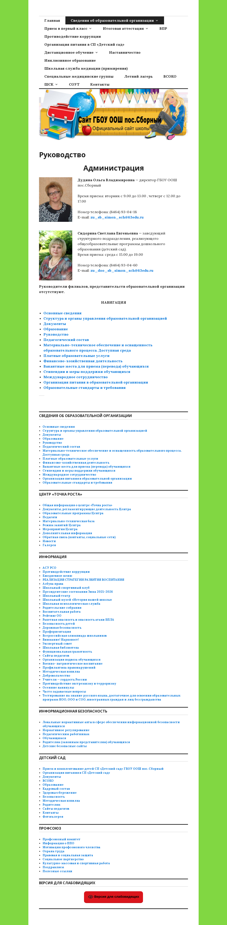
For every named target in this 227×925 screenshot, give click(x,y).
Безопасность (54, 797)
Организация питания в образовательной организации (95, 382)
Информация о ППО (58, 843)
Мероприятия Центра (60, 529)
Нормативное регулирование (66, 730)
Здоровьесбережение (60, 793)
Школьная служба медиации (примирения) (86, 68)
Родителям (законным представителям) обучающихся (86, 742)
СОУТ (74, 84)
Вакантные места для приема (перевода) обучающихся (96, 366)
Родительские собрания (62, 608)
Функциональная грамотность (67, 651)
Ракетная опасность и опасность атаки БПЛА (78, 620)
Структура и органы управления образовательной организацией (105, 318)
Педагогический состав (66, 339)
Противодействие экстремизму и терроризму (79, 683)
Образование (55, 329)
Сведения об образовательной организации (112, 20)
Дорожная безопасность (62, 628)
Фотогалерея (53, 817)
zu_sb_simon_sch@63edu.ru (117, 217)
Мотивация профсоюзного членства (71, 847)
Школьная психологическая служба (71, 604)
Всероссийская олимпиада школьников (75, 636)
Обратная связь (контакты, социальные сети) (79, 537)
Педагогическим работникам (66, 734)
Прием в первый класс (65, 28)
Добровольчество (56, 675)
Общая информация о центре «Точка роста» (77, 505)
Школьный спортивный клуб (66, 588)
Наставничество (125, 52)
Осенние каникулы (58, 687)
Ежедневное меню (57, 576)
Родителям (51, 805)
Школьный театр (56, 596)
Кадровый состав (56, 789)
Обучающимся (54, 738)
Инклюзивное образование (70, 60)
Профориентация (57, 632)
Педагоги (50, 517)
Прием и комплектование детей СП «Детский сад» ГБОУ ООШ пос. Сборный (103, 769)
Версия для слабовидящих (113, 896)
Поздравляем (53, 867)
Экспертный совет (57, 644)
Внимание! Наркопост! (61, 640)
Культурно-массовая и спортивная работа (76, 863)
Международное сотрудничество (75, 377)
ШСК (48, 84)
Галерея (49, 545)
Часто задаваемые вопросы (64, 691)
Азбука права (53, 584)
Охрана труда (54, 851)
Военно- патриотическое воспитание (73, 663)
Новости (49, 541)
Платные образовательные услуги (76, 355)
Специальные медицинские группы (79, 76)
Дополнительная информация (67, 533)
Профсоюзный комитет (61, 839)
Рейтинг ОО (52, 616)
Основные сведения (62, 313)
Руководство (55, 334)
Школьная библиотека (61, 647)
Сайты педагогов (56, 655)
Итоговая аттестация (123, 28)
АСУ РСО (49, 568)
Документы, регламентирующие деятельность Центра (87, 509)
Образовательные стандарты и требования (77, 482)
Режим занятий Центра (62, 525)
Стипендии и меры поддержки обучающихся (86, 371)
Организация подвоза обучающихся (71, 659)
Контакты (100, 84)
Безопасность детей (59, 624)
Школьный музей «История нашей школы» (77, 600)
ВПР (163, 28)
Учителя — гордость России (65, 679)
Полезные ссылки (57, 871)
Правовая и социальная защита (68, 855)
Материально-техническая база (69, 521)
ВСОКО (169, 76)
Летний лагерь (138, 76)
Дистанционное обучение (69, 52)
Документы (54, 323)
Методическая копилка (61, 671)
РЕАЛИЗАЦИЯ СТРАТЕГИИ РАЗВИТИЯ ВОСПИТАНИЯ (83, 580)
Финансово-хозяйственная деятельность (83, 361)
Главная (52, 20)
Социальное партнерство (63, 859)
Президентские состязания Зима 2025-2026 (78, 592)
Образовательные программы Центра (73, 513)
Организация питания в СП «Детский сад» (84, 44)
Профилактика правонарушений (69, 667)
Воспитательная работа (62, 612)
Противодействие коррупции (72, 36)
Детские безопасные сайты (65, 746)
